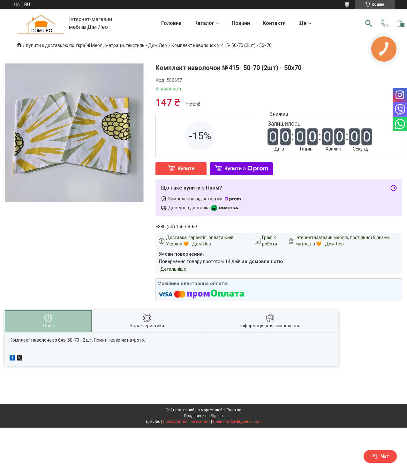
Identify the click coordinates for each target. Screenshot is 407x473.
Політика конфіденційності (237, 421)
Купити (186, 169)
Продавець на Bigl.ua (203, 416)
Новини (241, 23)
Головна (171, 23)
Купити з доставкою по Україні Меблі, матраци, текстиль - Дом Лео (96, 45)
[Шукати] (368, 23)
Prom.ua (234, 410)
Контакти (274, 23)
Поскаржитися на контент (186, 421)
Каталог (204, 23)
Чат (380, 456)
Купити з (246, 169)
